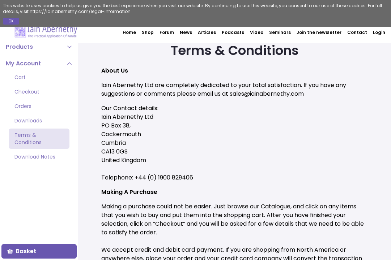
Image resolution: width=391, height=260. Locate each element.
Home (129, 32)
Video (256, 32)
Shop (148, 32)
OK (11, 21)
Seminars (280, 32)
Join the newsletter (319, 32)
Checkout (26, 91)
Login (379, 32)
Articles (207, 32)
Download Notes (34, 156)
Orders (22, 106)
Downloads (28, 120)
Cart (20, 77)
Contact (357, 32)
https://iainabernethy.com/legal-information (80, 11)
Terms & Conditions (28, 138)
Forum (167, 32)
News (186, 32)
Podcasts (233, 32)
